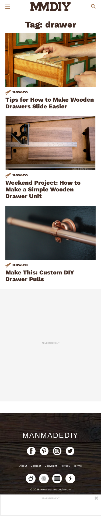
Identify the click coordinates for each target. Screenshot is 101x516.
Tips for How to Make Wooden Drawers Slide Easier (49, 103)
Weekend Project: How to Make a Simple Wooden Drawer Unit (43, 189)
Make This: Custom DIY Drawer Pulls (39, 276)
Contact (36, 465)
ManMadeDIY (50, 435)
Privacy (65, 465)
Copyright (51, 465)
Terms (78, 465)
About (23, 465)
